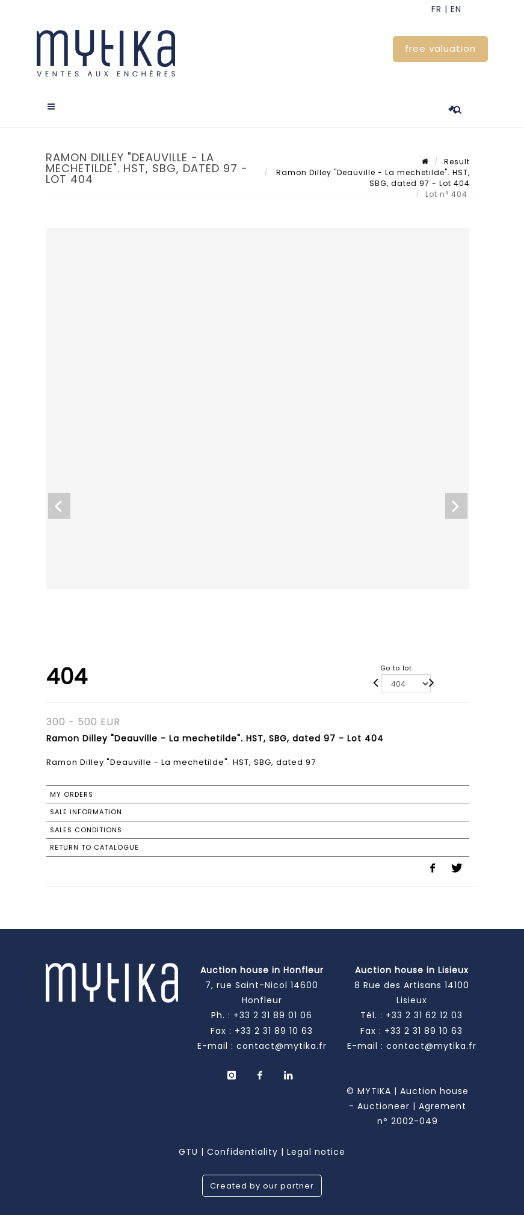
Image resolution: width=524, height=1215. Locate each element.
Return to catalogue (94, 847)
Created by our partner (262, 1186)
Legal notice (316, 1152)
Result (457, 161)
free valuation (440, 48)
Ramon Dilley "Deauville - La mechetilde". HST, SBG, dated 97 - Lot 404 (372, 177)
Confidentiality (242, 1152)
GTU (188, 1152)
